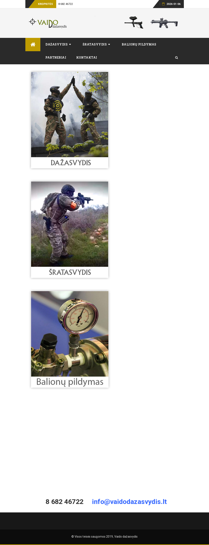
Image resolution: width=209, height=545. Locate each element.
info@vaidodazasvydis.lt (129, 502)
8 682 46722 (65, 4)
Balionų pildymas (139, 44)
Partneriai (55, 57)
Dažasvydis (56, 44)
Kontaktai (86, 57)
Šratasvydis (95, 44)
